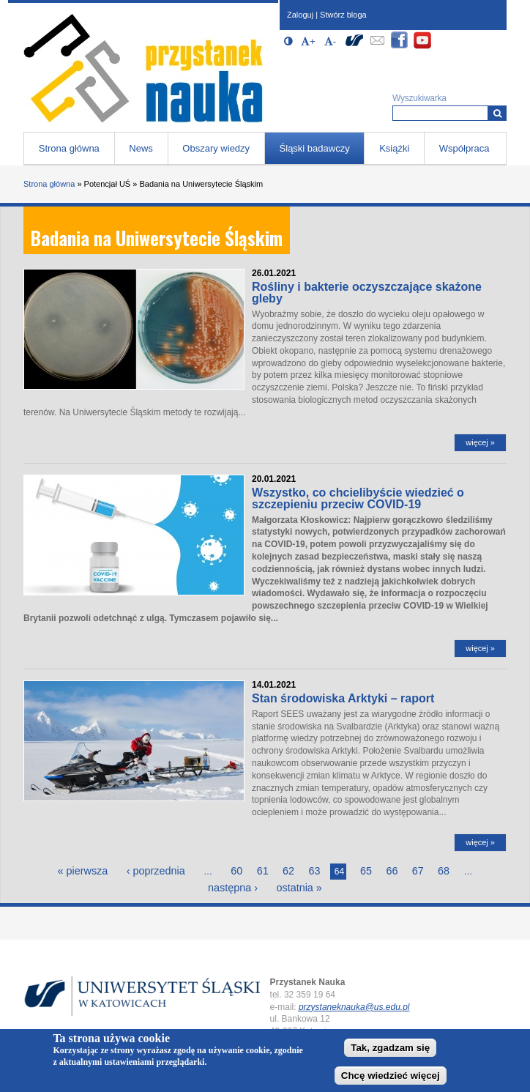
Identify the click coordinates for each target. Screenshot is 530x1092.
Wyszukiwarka (419, 98)
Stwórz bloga (343, 14)
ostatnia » (298, 888)
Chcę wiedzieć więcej (390, 1075)
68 (443, 871)
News (141, 148)
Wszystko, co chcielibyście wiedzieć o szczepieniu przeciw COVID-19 (358, 498)
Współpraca (464, 148)
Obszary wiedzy (216, 148)
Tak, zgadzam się (390, 1047)
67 (418, 871)
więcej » (480, 442)
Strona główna (69, 148)
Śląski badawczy (315, 148)
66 (392, 871)
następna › (233, 888)
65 (366, 871)
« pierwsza (83, 871)
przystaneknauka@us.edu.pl (354, 1007)
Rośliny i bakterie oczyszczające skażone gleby (367, 293)
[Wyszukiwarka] (497, 113)
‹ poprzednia (156, 871)
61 (263, 871)
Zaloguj (300, 14)
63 (314, 871)
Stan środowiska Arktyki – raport (343, 698)
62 (288, 871)
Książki (394, 148)
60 (236, 871)
